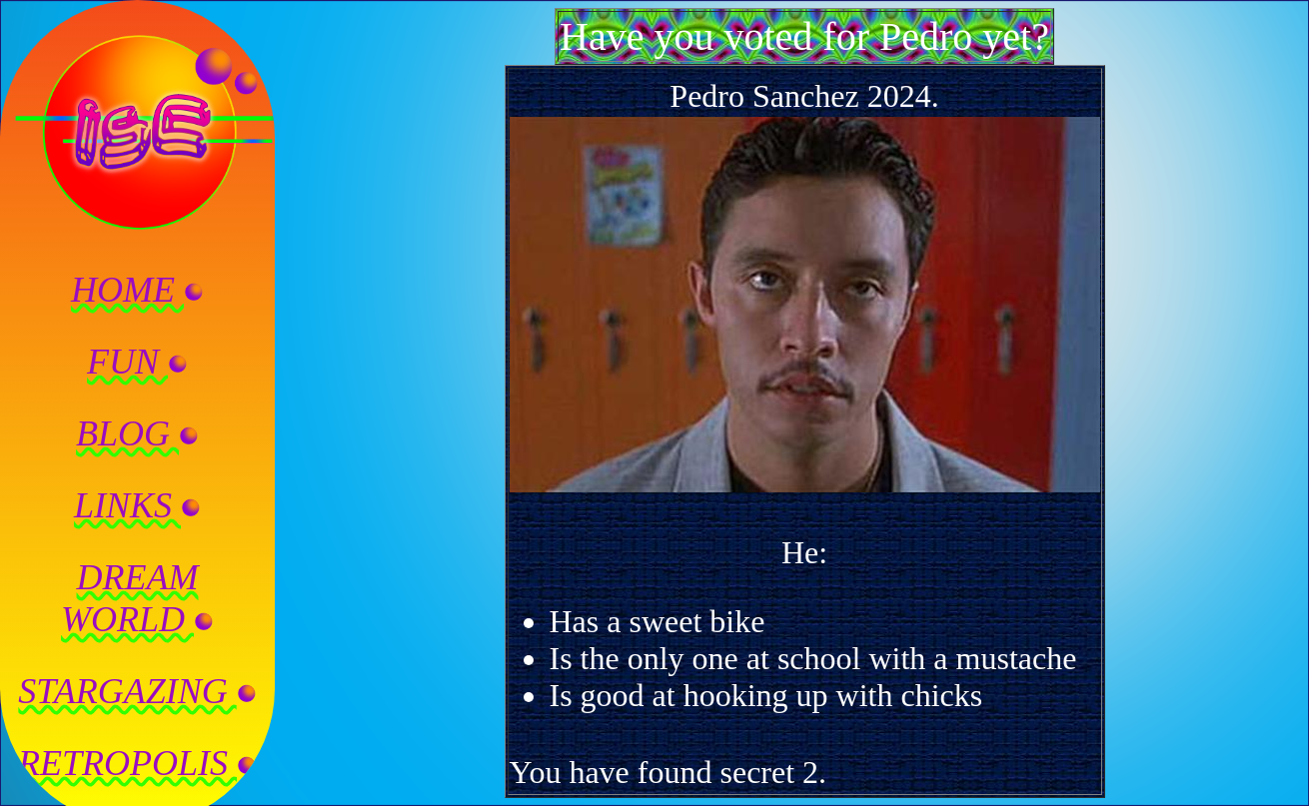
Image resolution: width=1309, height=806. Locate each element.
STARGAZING (137, 691)
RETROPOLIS (137, 763)
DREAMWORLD (137, 598)
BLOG (137, 433)
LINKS (137, 505)
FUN (137, 362)
